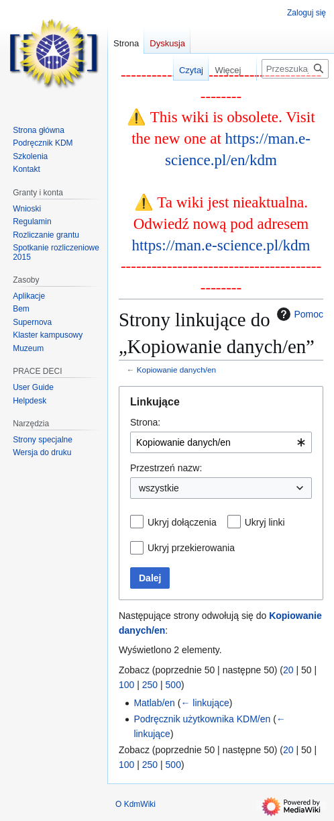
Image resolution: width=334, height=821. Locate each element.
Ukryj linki (265, 522)
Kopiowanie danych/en (176, 369)
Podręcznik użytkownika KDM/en (201, 719)
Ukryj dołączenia (182, 522)
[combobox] (221, 442)
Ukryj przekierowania (191, 547)
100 (126, 684)
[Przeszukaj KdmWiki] (295, 69)
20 (288, 670)
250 (150, 684)
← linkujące (204, 702)
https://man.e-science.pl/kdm (220, 245)
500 (173, 684)
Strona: (145, 422)
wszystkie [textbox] (159, 488)
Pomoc (298, 314)
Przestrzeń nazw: (166, 468)
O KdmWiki (135, 804)
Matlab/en (153, 702)
